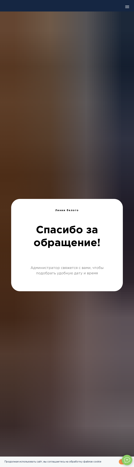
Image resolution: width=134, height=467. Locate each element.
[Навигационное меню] (127, 7)
